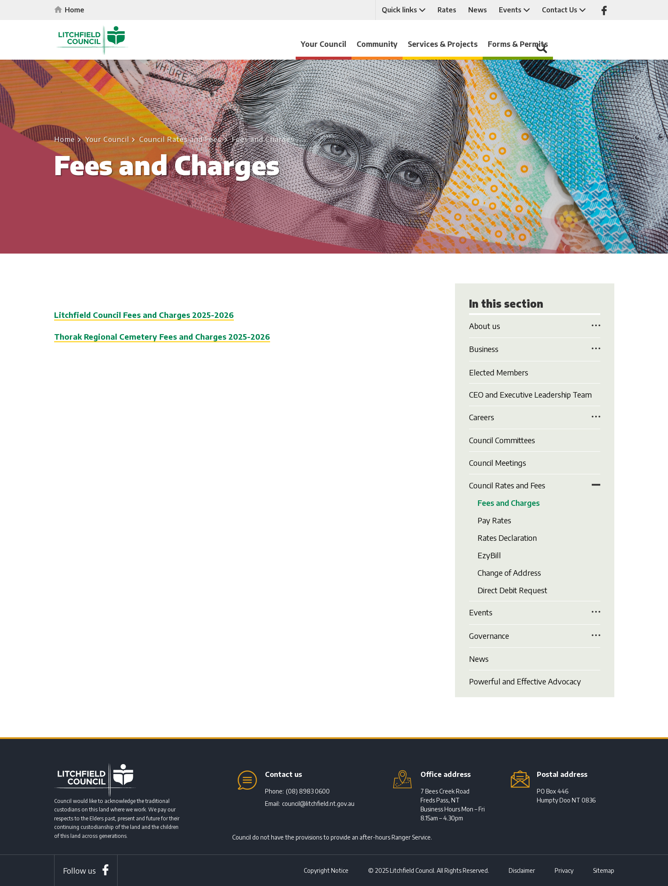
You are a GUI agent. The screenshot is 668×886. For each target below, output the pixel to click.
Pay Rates (494, 523)
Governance (489, 650)
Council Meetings (497, 462)
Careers (481, 416)
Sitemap (603, 870)
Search (603, 48)
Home (74, 10)
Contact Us (558, 10)
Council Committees (502, 440)
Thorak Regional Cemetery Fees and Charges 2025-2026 (162, 336)
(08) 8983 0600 (308, 791)
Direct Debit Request (512, 604)
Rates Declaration (507, 544)
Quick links (398, 10)
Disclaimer (522, 870)
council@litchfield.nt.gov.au (318, 803)
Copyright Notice (326, 870)
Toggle (596, 325)
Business (483, 349)
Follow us (79, 870)
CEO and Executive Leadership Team (530, 394)
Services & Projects (483, 44)
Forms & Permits (558, 44)
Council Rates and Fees (180, 139)
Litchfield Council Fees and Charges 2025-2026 (144, 315)
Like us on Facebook (603, 10)
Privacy (564, 870)
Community (417, 44)
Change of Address (509, 584)
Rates (446, 10)
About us (484, 326)
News (476, 10)
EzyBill (489, 564)
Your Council (363, 44)
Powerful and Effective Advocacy (525, 695)
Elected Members (498, 372)
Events (509, 10)
